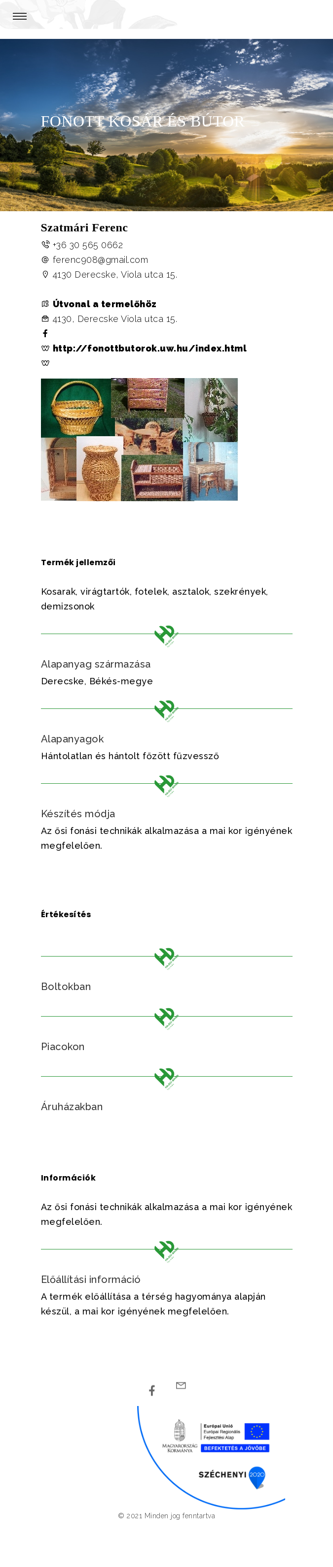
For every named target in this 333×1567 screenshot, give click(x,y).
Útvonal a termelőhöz (105, 304)
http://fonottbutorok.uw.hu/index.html (150, 348)
